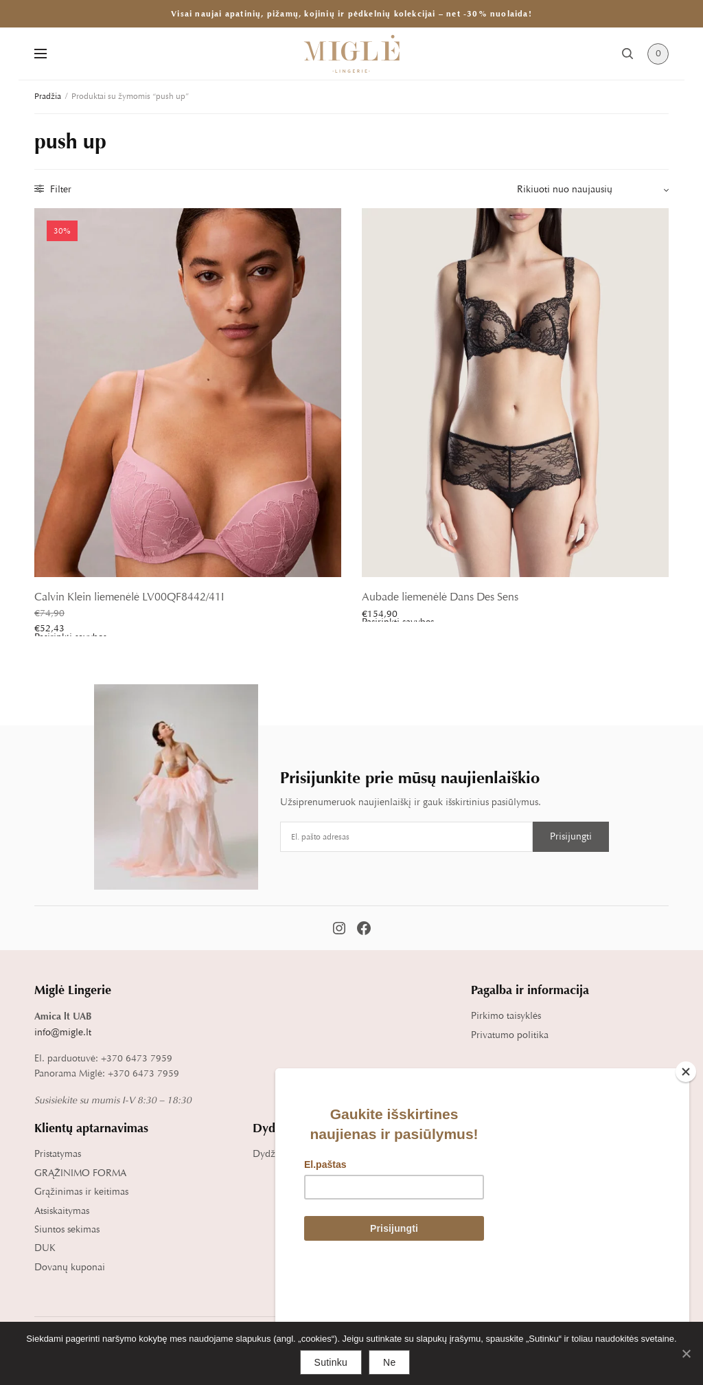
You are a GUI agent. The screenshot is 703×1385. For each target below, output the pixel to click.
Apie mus (490, 1153)
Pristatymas (57, 1153)
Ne (389, 1362)
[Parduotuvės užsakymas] (593, 189)
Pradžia (47, 96)
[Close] (686, 1168)
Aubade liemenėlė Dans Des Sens (440, 597)
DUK (45, 1247)
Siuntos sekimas (67, 1229)
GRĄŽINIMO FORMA (80, 1173)
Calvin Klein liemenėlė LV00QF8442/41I (129, 597)
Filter (52, 189)
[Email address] (406, 837)
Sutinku (330, 1362)
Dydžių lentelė (283, 1153)
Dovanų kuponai (69, 1267)
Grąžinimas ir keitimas (81, 1191)
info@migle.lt (62, 1032)
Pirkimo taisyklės (506, 1015)
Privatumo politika (510, 1034)
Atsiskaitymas (61, 1210)
